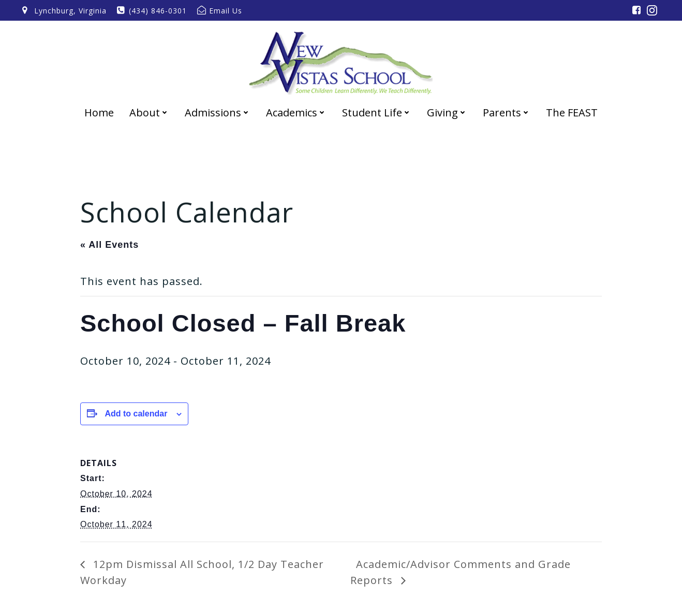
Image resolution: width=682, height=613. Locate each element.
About (149, 112)
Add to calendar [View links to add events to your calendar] (136, 413)
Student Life (376, 112)
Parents (506, 112)
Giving (447, 112)
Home (99, 112)
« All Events (109, 245)
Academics (296, 112)
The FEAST (572, 112)
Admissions (217, 112)
